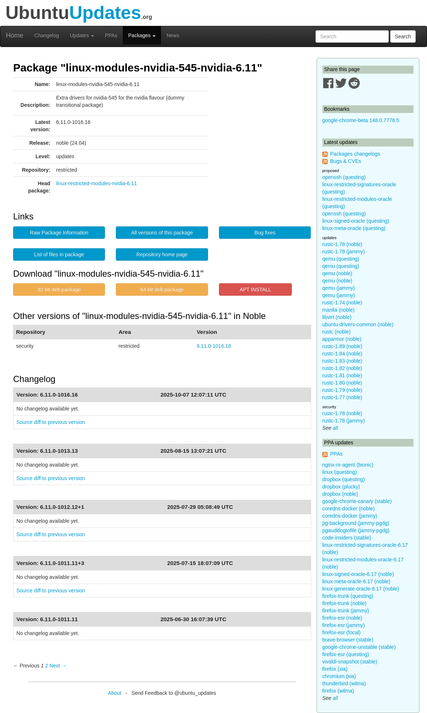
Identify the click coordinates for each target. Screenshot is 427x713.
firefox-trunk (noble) (344, 603)
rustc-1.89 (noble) (342, 346)
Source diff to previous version (50, 422)
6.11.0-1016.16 (214, 346)
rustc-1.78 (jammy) (343, 251)
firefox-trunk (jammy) (345, 610)
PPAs (111, 35)
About (114, 693)
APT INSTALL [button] (255, 289)
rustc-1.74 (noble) (342, 302)
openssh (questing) (344, 177)
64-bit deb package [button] (162, 289)
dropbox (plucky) (341, 487)
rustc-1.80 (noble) (342, 383)
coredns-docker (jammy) (349, 516)
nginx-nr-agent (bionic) (347, 465)
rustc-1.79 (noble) (342, 390)
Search (403, 36)
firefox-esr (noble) (342, 618)
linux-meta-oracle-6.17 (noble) (356, 581)
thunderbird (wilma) (344, 683)
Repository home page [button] (162, 254)
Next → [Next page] (58, 666)
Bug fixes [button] (264, 232)
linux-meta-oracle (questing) (354, 228)
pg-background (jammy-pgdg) (355, 523)
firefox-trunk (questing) (347, 596)
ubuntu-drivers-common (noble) (357, 324)
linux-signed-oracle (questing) (355, 221)
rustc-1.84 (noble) (342, 353)
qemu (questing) (340, 259)
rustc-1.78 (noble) (342, 244)
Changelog (46, 35)
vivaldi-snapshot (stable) (349, 662)
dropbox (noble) (340, 494)
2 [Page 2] (46, 666)
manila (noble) (338, 310)
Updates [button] (82, 35)
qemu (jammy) (338, 288)
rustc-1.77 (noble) (342, 397)
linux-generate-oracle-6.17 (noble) (360, 589)
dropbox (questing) (343, 479)
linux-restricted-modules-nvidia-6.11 (96, 183)
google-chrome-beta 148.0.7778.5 (360, 120)
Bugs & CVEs (345, 161)
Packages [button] (142, 35)
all (335, 428)
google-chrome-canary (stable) (357, 501)
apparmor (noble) (341, 339)
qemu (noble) (337, 273)
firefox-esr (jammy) (343, 625)
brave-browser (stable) (347, 640)
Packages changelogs (355, 154)
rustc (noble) (336, 332)
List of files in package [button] (59, 254)
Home (14, 35)
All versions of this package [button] (162, 232)
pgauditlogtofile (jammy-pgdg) (355, 530)
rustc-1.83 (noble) (342, 361)
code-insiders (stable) (346, 538)
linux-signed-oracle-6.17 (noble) (358, 574)
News (173, 35)
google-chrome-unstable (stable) (359, 647)
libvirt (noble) (337, 317)
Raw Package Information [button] (59, 232)
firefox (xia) (335, 669)
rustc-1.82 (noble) (342, 368)
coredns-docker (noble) (348, 508)
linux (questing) (339, 472)
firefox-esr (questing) (345, 654)
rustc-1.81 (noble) (342, 375)
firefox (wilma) (338, 691)
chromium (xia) (339, 676)
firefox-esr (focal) (341, 632)
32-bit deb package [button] (59, 289)
